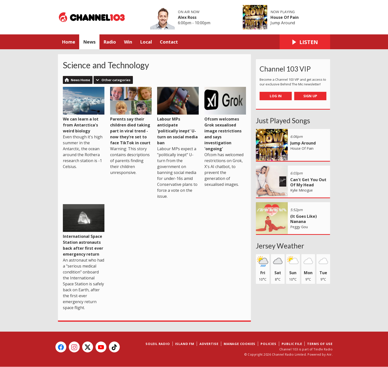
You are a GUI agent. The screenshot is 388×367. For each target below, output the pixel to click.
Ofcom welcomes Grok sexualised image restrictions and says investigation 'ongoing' (225, 119)
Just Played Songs (283, 120)
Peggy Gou (299, 226)
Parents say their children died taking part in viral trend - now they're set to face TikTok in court (131, 116)
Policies (268, 344)
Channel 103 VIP (285, 69)
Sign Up (310, 96)
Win (128, 42)
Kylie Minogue (301, 190)
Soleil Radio (158, 344)
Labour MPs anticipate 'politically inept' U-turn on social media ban (178, 116)
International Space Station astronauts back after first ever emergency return (83, 230)
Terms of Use (320, 344)
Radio (109, 42)
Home (68, 42)
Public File (292, 344)
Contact (169, 42)
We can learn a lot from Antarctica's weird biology (83, 110)
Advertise (208, 344)
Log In (276, 96)
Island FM (184, 344)
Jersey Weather (280, 246)
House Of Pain (284, 17)
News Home (80, 80)
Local (146, 42)
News (89, 42)
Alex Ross (187, 17)
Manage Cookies (239, 344)
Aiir (329, 354)
